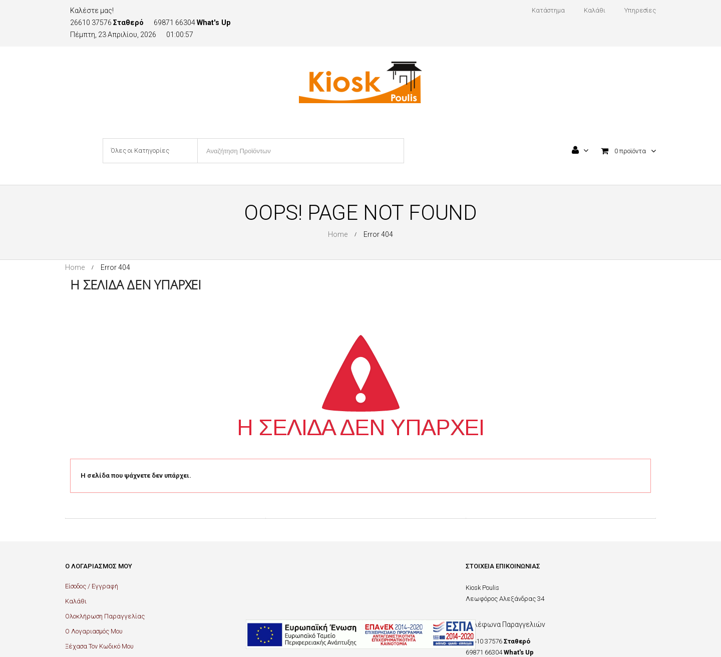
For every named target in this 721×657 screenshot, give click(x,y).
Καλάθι (76, 601)
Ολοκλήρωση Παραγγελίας (105, 616)
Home (337, 234)
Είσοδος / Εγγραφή (91, 586)
